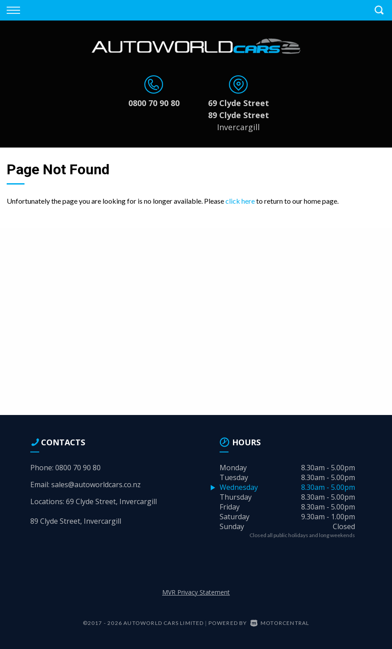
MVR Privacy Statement (196, 592)
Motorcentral (280, 623)
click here (240, 201)
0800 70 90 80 (154, 103)
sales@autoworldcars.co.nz (96, 484)
